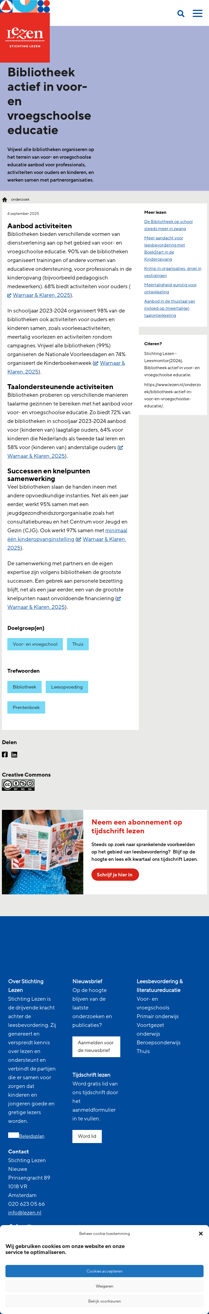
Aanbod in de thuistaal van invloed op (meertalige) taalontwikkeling (169, 308)
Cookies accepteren (105, 1271)
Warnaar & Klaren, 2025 (41, 295)
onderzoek (20, 199)
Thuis (77, 644)
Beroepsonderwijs (159, 1042)
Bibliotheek (24, 687)
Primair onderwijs (158, 1016)
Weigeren (104, 1286)
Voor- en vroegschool (35, 644)
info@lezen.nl (24, 1212)
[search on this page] (181, 14)
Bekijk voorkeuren (104, 1301)
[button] (201, 1233)
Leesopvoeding (67, 687)
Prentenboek (26, 707)
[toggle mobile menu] (197, 15)
